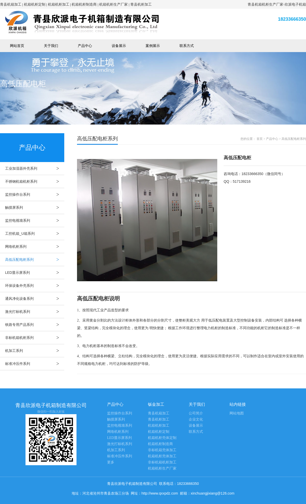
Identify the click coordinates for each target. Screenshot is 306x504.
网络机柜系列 (34, 246)
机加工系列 (34, 350)
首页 (260, 139)
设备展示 (119, 46)
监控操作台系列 (34, 194)
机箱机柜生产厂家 (113, 4)
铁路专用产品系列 (34, 324)
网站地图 (237, 413)
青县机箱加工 (10, 4)
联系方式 (187, 46)
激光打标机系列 (34, 311)
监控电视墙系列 (34, 220)
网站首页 (17, 46)
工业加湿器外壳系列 (34, 168)
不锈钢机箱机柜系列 (34, 181)
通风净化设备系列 (34, 298)
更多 (110, 462)
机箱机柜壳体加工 (162, 456)
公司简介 (196, 413)
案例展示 (153, 46)
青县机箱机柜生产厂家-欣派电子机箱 (277, 4)
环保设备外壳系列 (34, 285)
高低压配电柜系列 (34, 259)
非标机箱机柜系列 (34, 337)
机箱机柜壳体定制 (162, 438)
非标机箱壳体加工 (162, 450)
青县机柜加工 (141, 4)
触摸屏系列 (34, 207)
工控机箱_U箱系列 (34, 233)
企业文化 (196, 419)
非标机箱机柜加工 (162, 462)
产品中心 (85, 46)
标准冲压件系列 (34, 363)
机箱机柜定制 (34, 4)
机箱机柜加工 (58, 4)
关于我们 (51, 46)
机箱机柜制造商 (84, 4)
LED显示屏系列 (34, 272)
